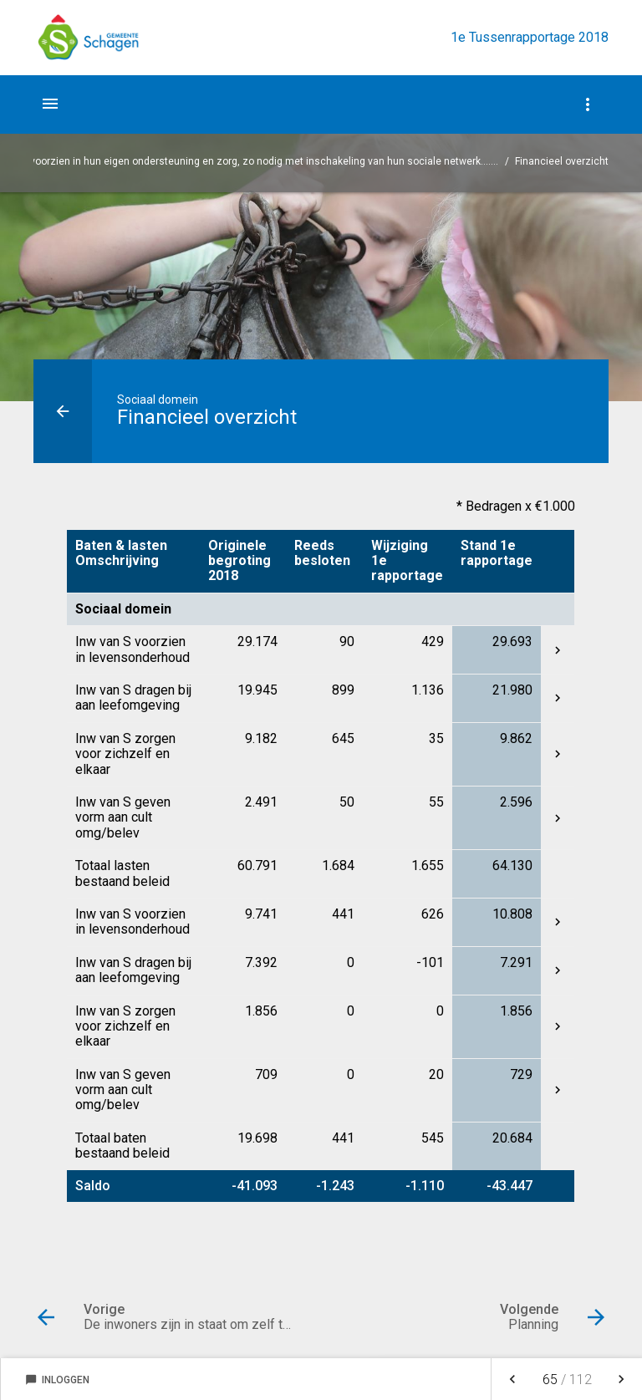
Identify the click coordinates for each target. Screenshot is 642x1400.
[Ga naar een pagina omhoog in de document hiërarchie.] (62, 411)
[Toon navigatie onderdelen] (588, 104)
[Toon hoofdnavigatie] (50, 103)
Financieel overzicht (562, 161)
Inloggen (57, 1380)
